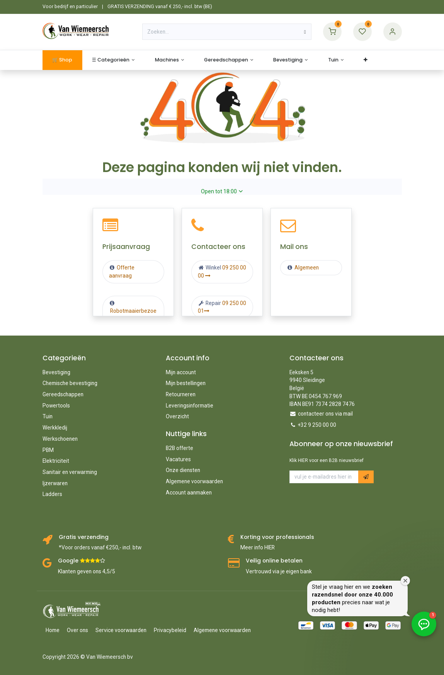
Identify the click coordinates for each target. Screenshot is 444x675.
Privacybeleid (170, 630)
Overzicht (177, 416)
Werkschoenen (60, 439)
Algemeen (306, 267)
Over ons (77, 630)
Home (53, 630)
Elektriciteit (56, 461)
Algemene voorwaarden (194, 481)
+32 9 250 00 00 (317, 425)
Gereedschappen (63, 394)
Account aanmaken (189, 492)
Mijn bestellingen (186, 383)
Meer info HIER (257, 547)
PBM (48, 450)
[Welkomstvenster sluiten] (436, 562)
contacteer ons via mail (325, 414)
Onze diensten (183, 470)
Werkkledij (55, 427)
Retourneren (181, 394)
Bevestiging (56, 372)
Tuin (48, 416)
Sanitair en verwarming (70, 472)
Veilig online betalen (274, 560)
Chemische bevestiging (70, 383)
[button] (366, 476)
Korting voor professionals (277, 537)
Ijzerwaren (55, 483)
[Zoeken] (305, 31)
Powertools (56, 405)
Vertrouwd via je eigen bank (279, 571)
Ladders (52, 494)
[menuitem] (62, 60)
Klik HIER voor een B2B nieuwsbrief (326, 460)
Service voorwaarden (120, 630)
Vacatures (178, 459)
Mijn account (181, 372)
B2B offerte (179, 448)
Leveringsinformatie (189, 405)
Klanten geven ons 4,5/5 (86, 571)
